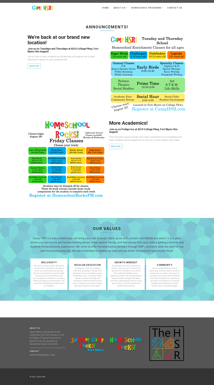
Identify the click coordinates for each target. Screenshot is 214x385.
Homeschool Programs (146, 8)
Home (105, 8)
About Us (119, 8)
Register (34, 66)
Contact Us (174, 8)
